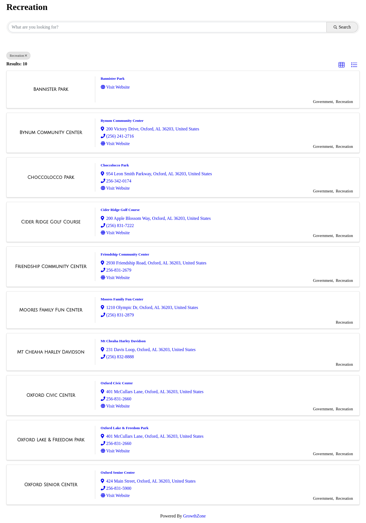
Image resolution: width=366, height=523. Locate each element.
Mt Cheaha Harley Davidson (123, 341)
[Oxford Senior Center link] (50, 485)
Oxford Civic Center (117, 383)
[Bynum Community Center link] (51, 132)
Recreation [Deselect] (18, 56)
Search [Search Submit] (342, 27)
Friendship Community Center (125, 254)
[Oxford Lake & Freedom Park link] (50, 440)
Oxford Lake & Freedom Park (125, 428)
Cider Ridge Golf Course (120, 210)
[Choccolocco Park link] (50, 177)
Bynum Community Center (122, 120)
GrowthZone (194, 516)
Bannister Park (113, 78)
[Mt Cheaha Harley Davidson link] (50, 352)
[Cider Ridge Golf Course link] (50, 222)
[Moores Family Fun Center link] (50, 310)
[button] (341, 65)
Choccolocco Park (115, 165)
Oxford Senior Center (118, 472)
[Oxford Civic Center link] (50, 395)
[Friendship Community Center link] (50, 266)
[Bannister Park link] (50, 89)
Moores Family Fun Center (122, 299)
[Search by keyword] (167, 27)
